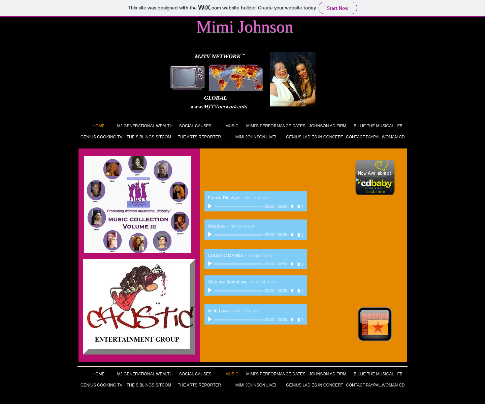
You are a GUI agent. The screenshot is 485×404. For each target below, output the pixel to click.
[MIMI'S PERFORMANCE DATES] (275, 126)
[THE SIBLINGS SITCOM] (149, 137)
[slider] (300, 206)
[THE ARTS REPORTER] (199, 137)
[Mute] (292, 206)
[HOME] (98, 126)
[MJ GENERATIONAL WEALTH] (145, 126)
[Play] (210, 206)
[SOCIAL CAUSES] (195, 126)
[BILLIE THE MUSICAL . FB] (378, 126)
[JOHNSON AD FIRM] (327, 126)
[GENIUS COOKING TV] (101, 137)
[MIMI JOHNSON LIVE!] (256, 137)
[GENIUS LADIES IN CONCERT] (314, 137)
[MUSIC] (232, 126)
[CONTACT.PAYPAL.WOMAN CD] (375, 137)
